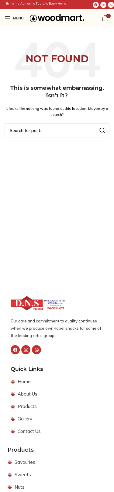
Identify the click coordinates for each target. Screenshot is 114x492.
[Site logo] (57, 18)
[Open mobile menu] (14, 18)
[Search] (57, 130)
